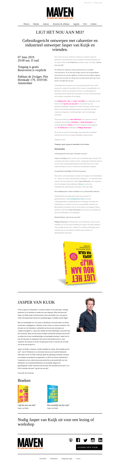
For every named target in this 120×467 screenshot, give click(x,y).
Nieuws (26, 24)
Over (85, 24)
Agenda (76, 24)
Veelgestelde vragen (67, 458)
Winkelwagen (98, 3)
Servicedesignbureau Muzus (76, 199)
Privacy (78, 458)
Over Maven (43, 458)
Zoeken (93, 24)
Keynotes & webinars (61, 24)
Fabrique (81, 184)
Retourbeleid (53, 458)
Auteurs (46, 24)
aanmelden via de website (81, 144)
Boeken (36, 24)
